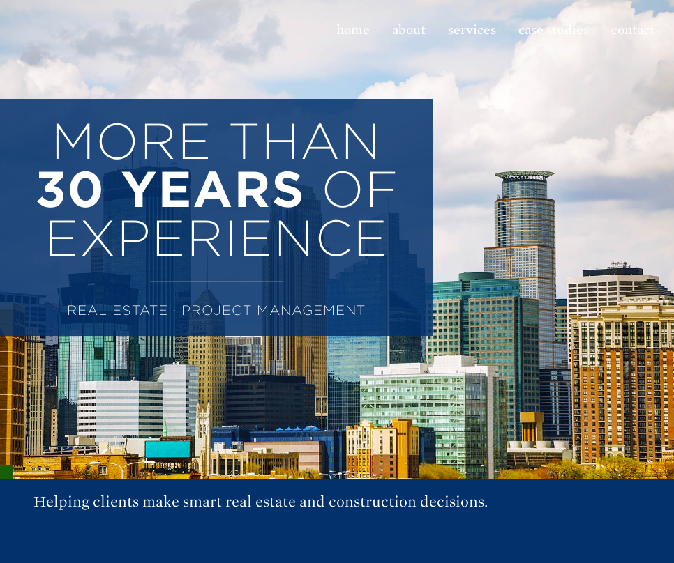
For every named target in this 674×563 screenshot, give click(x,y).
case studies (553, 29)
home (353, 29)
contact (632, 29)
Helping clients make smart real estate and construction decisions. (260, 501)
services (472, 29)
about (409, 29)
